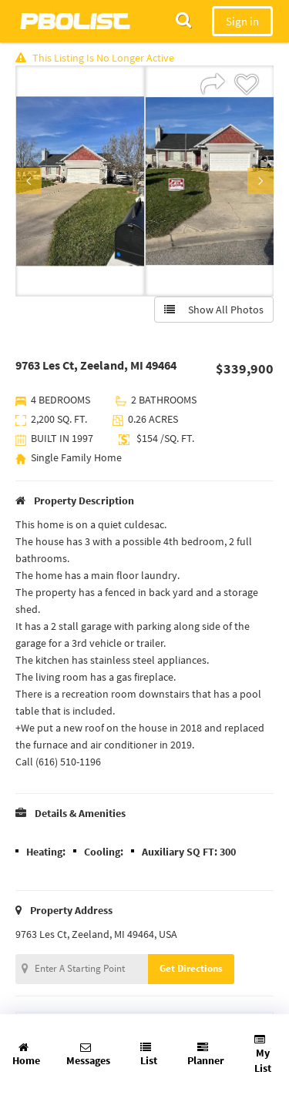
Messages (88, 1054)
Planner (205, 1054)
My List (262, 1054)
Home (26, 1054)
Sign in (242, 21)
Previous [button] (28, 181)
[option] (80, 180)
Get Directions (191, 968)
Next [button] (260, 181)
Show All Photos (214, 309)
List (148, 1054)
